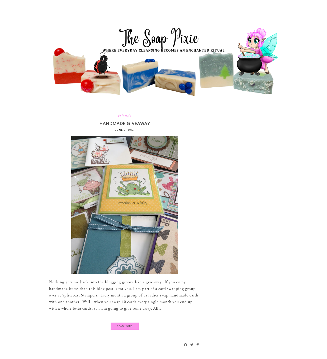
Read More (125, 326)
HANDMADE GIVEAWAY (124, 123)
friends (124, 115)
